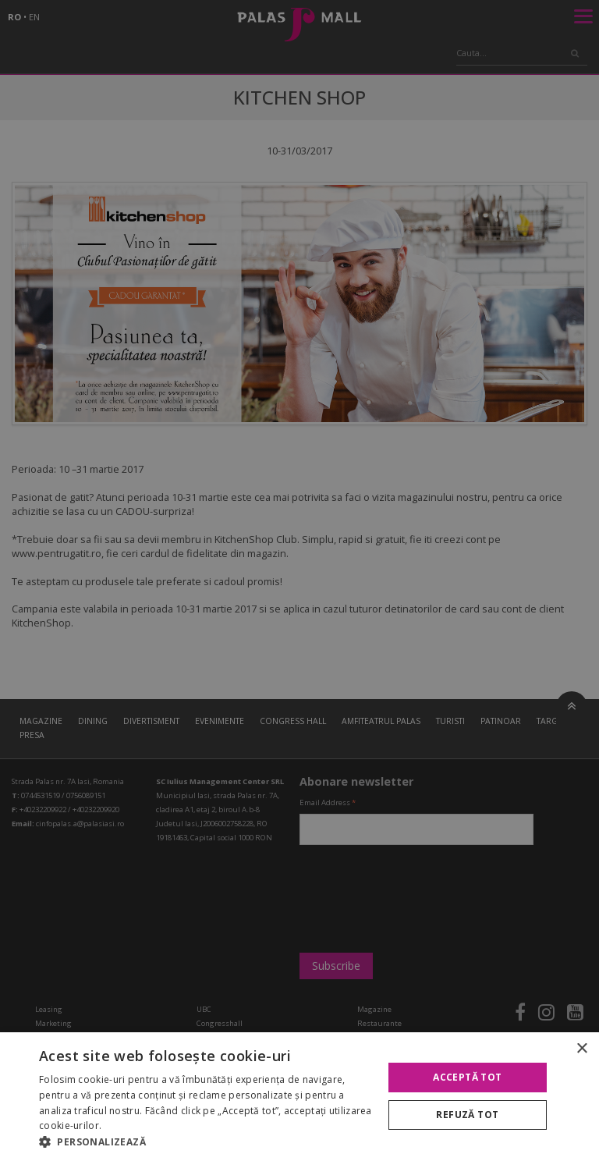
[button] (206, 1141)
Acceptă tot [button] (467, 1077)
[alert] (299, 580)
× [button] (581, 1049)
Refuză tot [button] (467, 1114)
